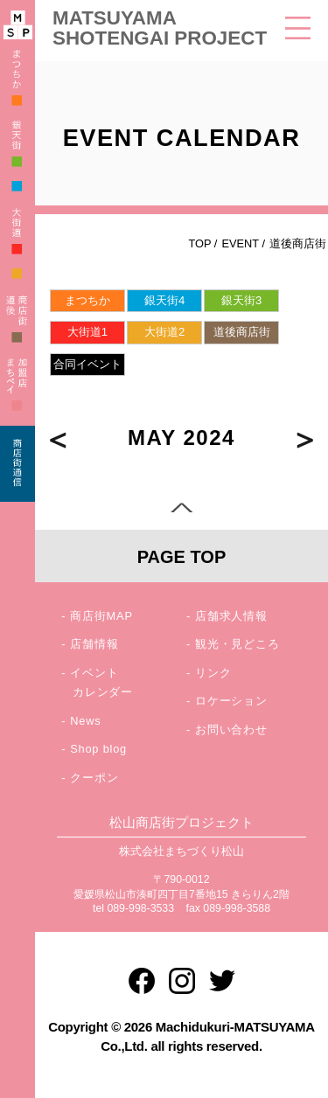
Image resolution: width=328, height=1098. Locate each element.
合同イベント (87, 364)
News (85, 720)
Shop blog (98, 748)
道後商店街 (241, 331)
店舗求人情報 (231, 615)
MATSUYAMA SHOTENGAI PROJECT (159, 28)
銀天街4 (164, 300)
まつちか (87, 300)
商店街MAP (101, 615)
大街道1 (87, 331)
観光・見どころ (237, 643)
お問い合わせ (231, 729)
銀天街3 (241, 300)
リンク (213, 672)
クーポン (94, 777)
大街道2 (164, 331)
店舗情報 (94, 643)
